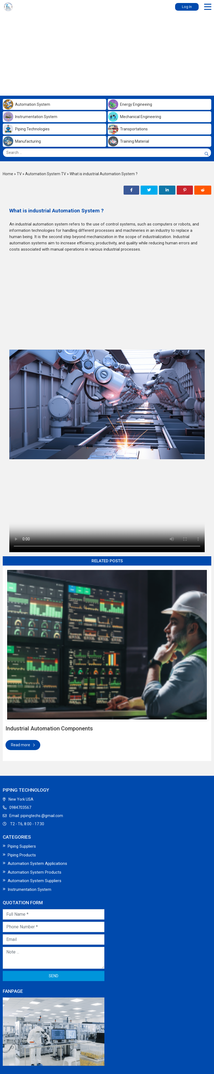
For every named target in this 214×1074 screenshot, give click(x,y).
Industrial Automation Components (49, 728)
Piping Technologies (26, 129)
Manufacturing (22, 141)
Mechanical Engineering (134, 116)
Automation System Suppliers (34, 880)
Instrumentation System (30, 116)
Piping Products (22, 855)
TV (19, 174)
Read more (23, 745)
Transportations (128, 129)
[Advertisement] (107, 53)
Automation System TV (45, 174)
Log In (187, 7)
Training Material (128, 141)
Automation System (26, 104)
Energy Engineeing (130, 104)
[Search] (205, 154)
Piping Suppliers (22, 846)
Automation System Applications (37, 863)
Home (8, 174)
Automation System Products (34, 872)
